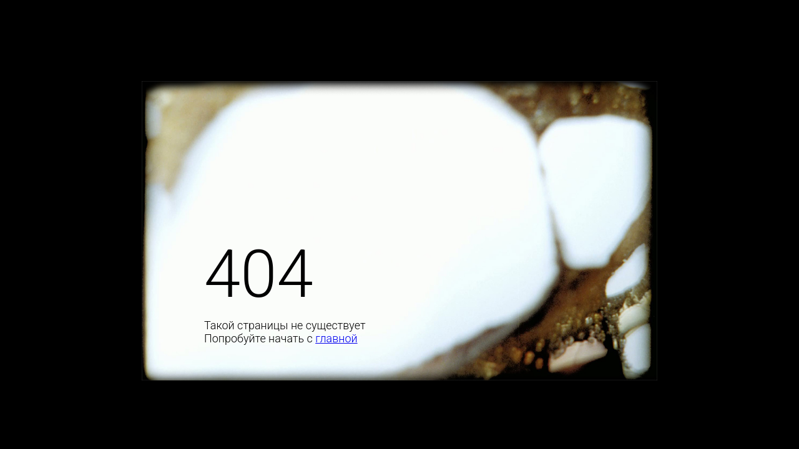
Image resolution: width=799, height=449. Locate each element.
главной (336, 338)
